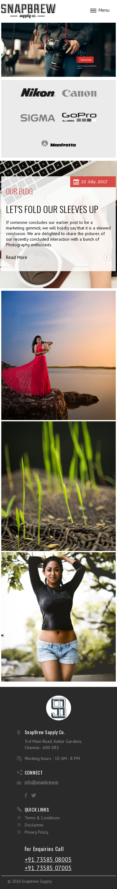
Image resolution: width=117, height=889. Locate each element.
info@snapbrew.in (41, 782)
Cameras (86, 59)
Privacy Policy (36, 832)
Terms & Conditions (42, 818)
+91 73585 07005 (48, 868)
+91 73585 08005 (48, 859)
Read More (16, 257)
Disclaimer (34, 825)
